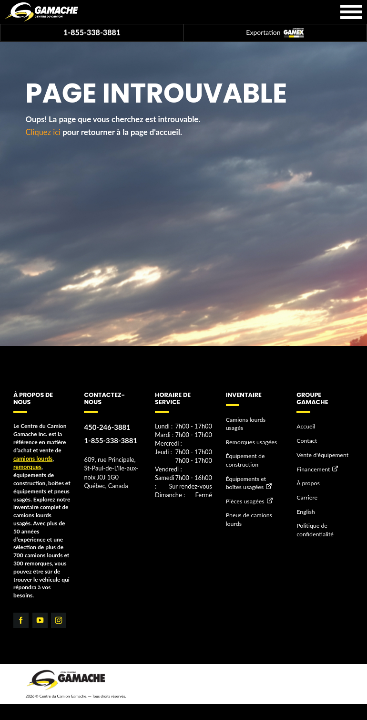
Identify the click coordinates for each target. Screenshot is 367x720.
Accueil (305, 425)
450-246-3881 (106, 427)
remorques (27, 466)
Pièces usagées (244, 490)
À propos (307, 481)
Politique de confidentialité (314, 526)
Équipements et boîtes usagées (254, 472)
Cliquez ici (43, 132)
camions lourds (32, 458)
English (305, 508)
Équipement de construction (245, 450)
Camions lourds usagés (254, 419)
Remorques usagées (250, 432)
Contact (306, 439)
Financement (312, 467)
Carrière (306, 495)
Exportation (275, 33)
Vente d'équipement (321, 453)
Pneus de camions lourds (248, 508)
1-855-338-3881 (92, 32)
